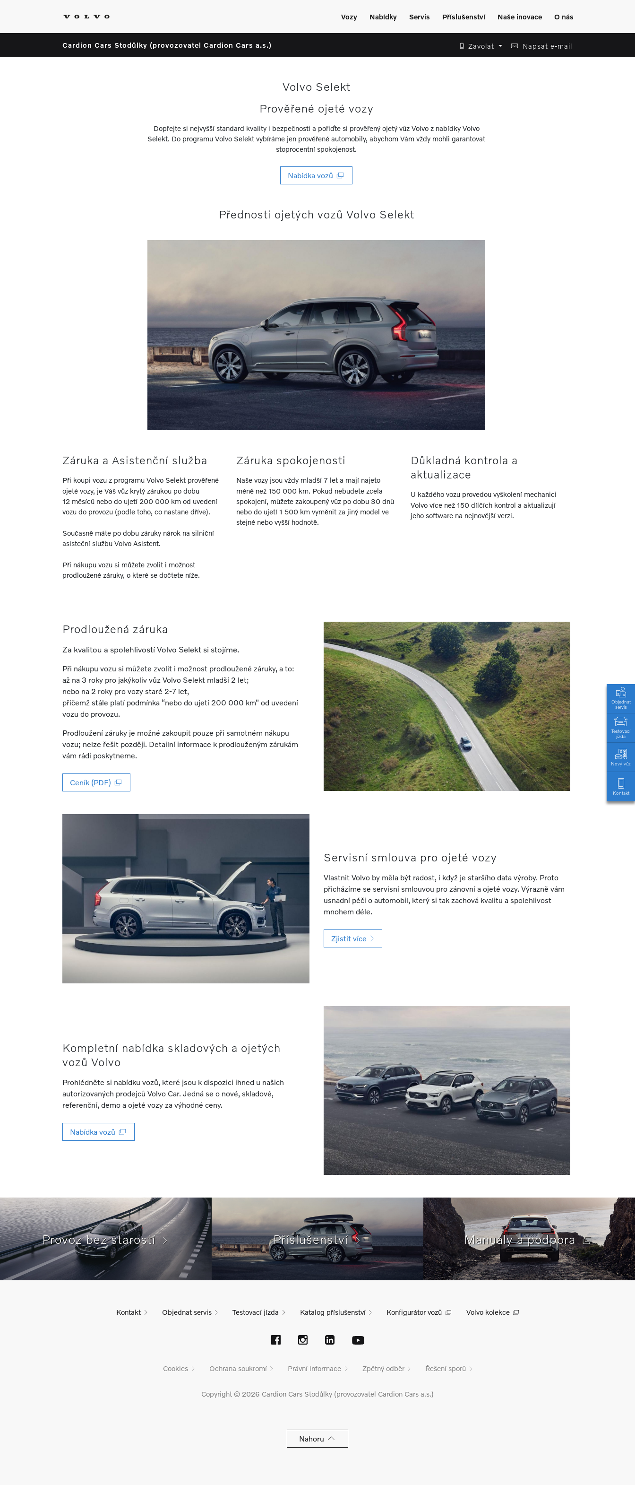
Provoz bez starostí (106, 1239)
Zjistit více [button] (353, 938)
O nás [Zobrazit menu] (564, 16)
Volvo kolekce (488, 1312)
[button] (478, 46)
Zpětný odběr (383, 1368)
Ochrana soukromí (238, 1368)
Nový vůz (621, 756)
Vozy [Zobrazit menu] (349, 16)
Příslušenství (317, 1239)
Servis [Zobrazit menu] (419, 16)
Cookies (175, 1368)
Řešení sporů (445, 1368)
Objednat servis (621, 697)
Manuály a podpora (529, 1239)
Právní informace (314, 1368)
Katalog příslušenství (333, 1312)
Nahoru (317, 1438)
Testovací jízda (621, 726)
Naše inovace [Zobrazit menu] (520, 16)
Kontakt (621, 786)
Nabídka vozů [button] (316, 175)
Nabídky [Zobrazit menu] (383, 16)
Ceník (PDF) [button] (96, 782)
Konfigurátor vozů (414, 1312)
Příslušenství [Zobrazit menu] (463, 16)
